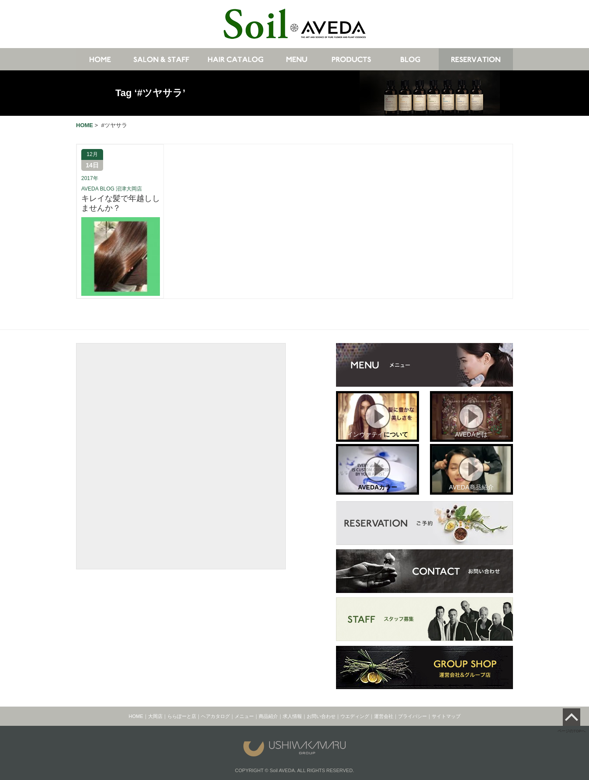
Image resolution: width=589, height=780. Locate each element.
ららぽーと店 (181, 716)
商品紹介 (268, 716)
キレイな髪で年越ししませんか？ (120, 203)
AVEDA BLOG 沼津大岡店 (111, 189)
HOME (136, 716)
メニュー (244, 716)
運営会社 (383, 716)
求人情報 (292, 716)
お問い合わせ (321, 716)
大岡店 (155, 716)
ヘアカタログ (215, 716)
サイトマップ (446, 716)
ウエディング (354, 716)
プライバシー (412, 716)
